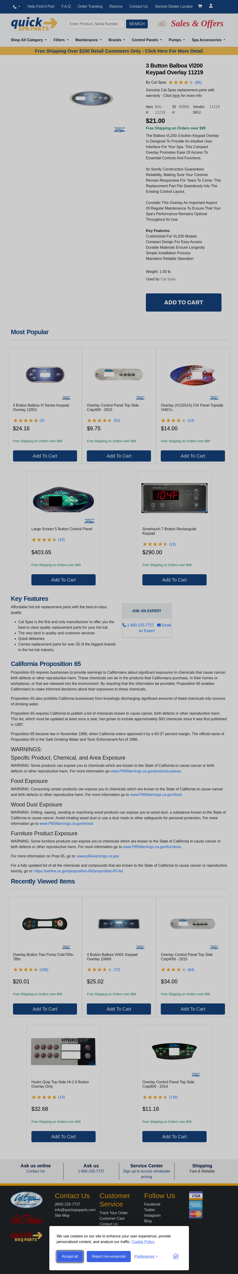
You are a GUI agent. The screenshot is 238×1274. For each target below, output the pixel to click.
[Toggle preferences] (146, 1256)
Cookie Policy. (143, 1242)
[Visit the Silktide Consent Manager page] (175, 1256)
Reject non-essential (109, 1256)
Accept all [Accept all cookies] (70, 1256)
